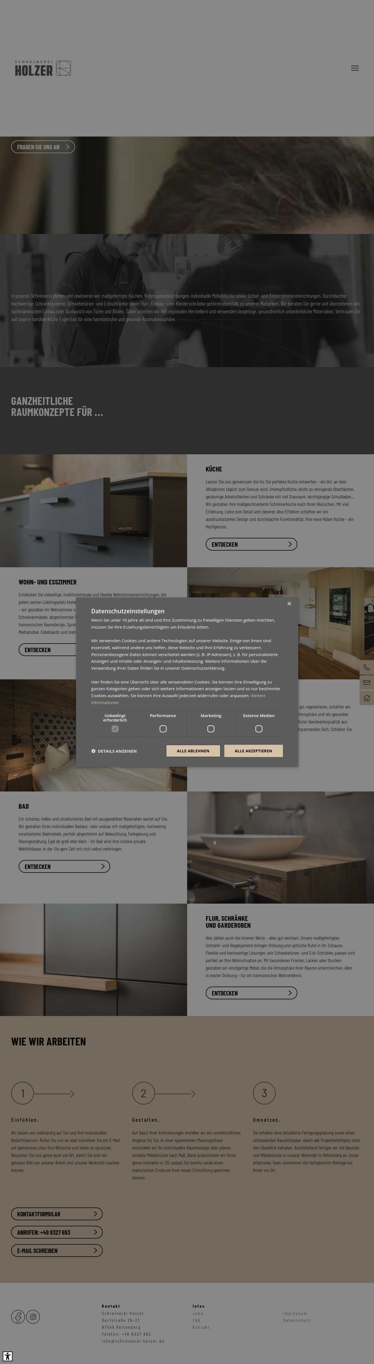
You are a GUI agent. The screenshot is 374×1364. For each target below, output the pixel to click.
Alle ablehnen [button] (192, 750)
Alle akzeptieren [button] (253, 750)
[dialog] (187, 682)
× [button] (289, 604)
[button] (114, 750)
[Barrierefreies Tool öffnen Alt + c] (7, 1356)
